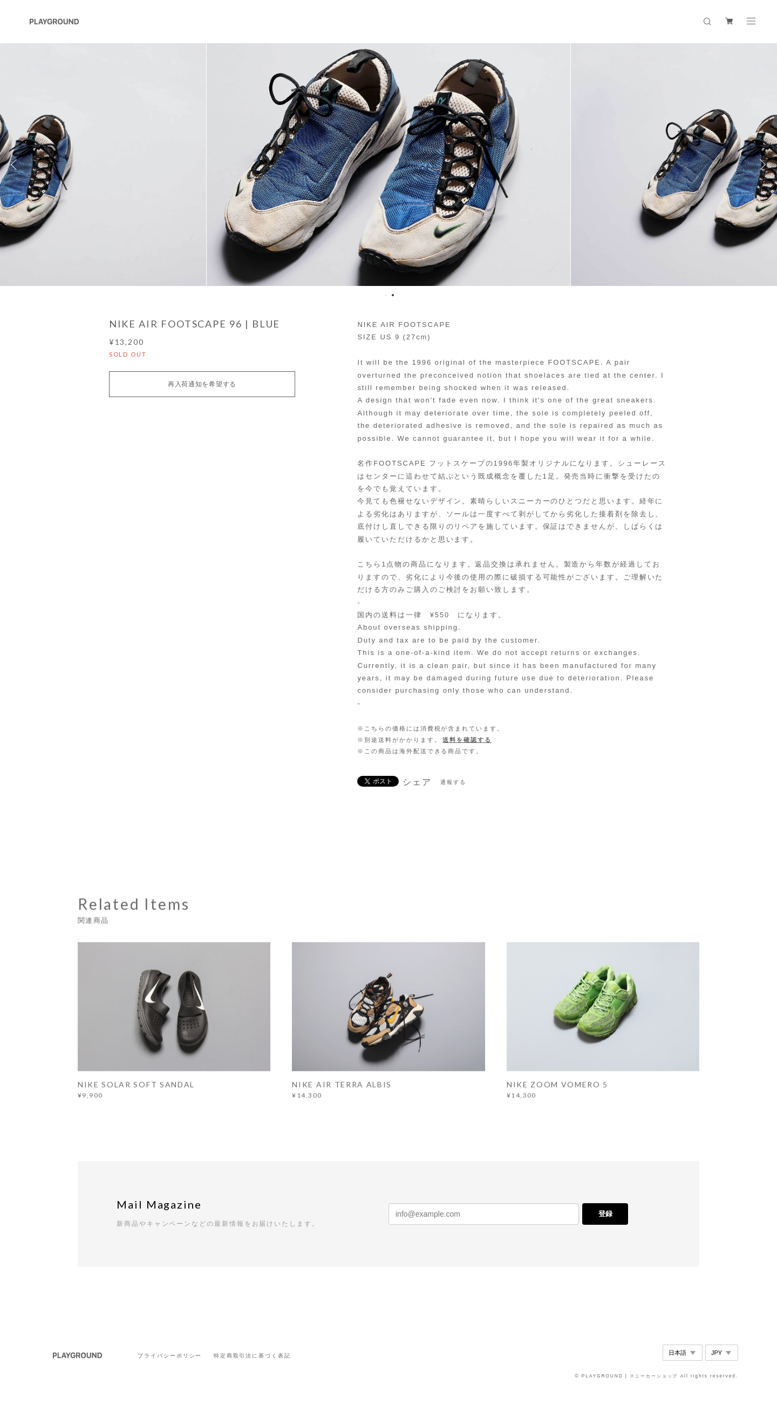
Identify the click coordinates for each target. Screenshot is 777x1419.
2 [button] (393, 295)
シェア (417, 782)
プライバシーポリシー (170, 1356)
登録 (605, 1214)
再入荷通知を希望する (202, 384)
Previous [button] (16, 164)
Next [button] (760, 164)
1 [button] (386, 295)
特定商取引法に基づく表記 (252, 1356)
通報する (453, 782)
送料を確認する (466, 739)
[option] (388, 164)
